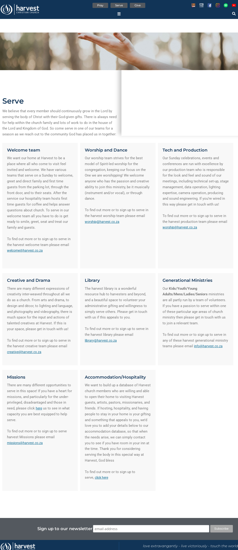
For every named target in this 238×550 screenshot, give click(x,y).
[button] (119, 14)
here (39, 409)
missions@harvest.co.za (26, 443)
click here (102, 478)
